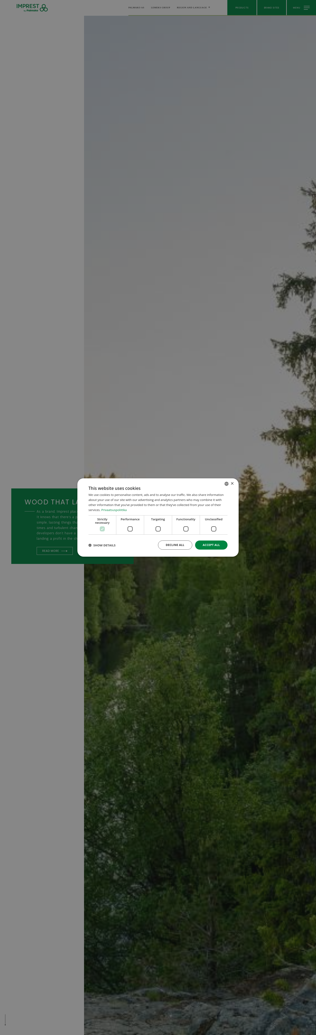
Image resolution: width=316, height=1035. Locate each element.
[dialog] (158, 517)
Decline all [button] (175, 545)
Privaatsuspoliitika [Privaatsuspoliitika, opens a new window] (114, 510)
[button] (101, 545)
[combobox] (227, 484)
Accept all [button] (211, 545)
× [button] (232, 483)
